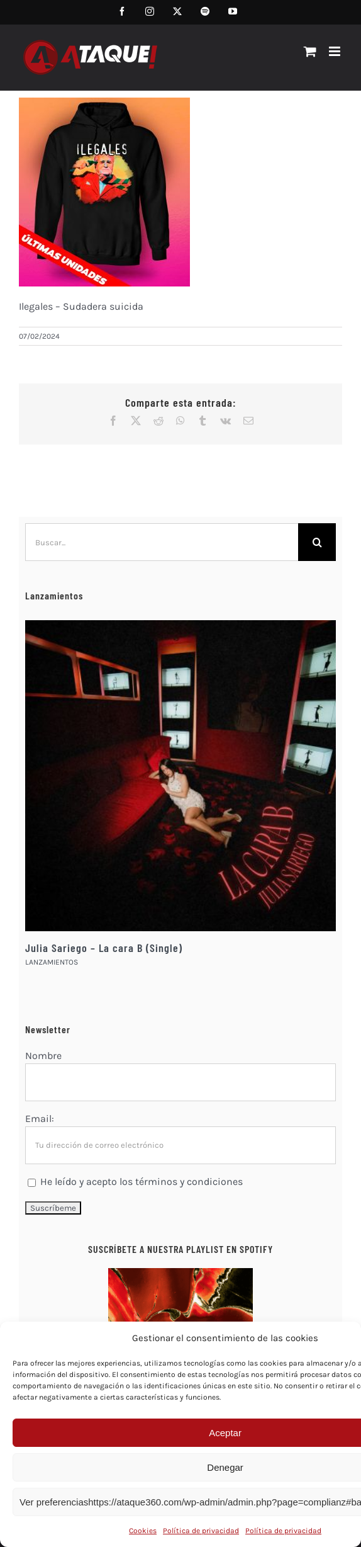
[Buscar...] (161, 542)
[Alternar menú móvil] (335, 51)
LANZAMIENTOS (51, 962)
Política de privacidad (201, 1530)
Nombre (43, 1056)
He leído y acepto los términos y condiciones (141, 1181)
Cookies (143, 1530)
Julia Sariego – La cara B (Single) (103, 948)
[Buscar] (317, 542)
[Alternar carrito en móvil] (310, 51)
